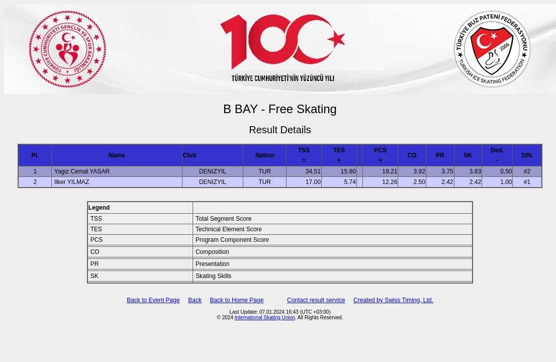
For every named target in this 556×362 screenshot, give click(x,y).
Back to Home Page (237, 300)
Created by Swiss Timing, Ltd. (393, 300)
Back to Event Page (153, 300)
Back (195, 300)
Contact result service (316, 300)
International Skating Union (265, 317)
